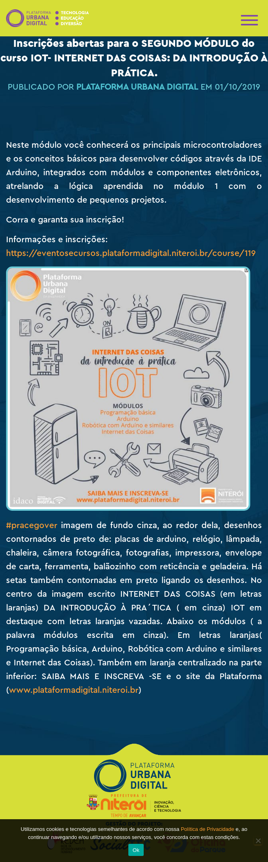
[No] (258, 841)
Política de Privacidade (207, 829)
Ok (135, 850)
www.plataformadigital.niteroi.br (73, 690)
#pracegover (31, 525)
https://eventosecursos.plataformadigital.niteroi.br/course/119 (131, 253)
